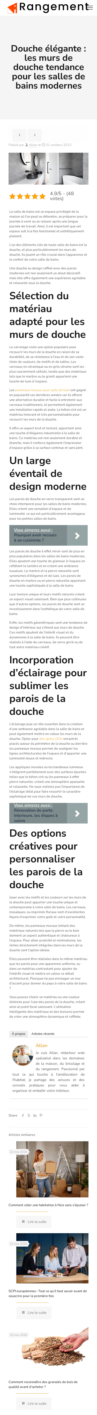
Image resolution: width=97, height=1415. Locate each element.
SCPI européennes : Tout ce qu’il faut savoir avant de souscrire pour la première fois (48, 1293)
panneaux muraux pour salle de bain (42, 390)
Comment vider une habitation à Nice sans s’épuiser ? (48, 1205)
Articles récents (43, 1034)
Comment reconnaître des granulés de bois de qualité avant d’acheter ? (43, 1384)
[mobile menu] (90, 7)
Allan (33, 145)
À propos (18, 1034)
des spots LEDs (51, 738)
